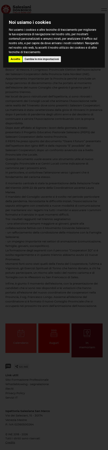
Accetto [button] (15, 59)
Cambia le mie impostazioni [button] (42, 59)
